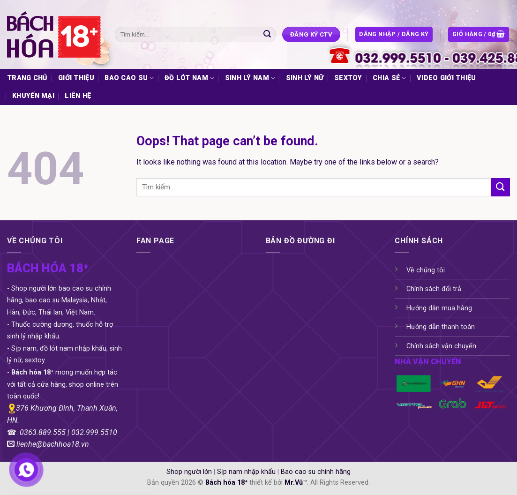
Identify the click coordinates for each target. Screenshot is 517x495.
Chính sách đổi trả (433, 289)
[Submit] (267, 35)
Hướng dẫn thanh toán (440, 327)
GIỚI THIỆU (76, 78)
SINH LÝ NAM (250, 78)
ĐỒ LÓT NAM (189, 78)
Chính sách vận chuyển (441, 346)
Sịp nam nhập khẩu (246, 472)
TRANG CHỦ (27, 78)
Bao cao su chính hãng (316, 472)
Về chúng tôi (425, 270)
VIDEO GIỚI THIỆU (446, 78)
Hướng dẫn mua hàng (439, 308)
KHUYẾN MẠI (33, 96)
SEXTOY (348, 78)
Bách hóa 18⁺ (226, 483)
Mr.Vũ (294, 483)
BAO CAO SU (129, 78)
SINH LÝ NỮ (305, 78)
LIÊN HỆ (78, 96)
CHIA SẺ (389, 78)
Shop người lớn (189, 472)
